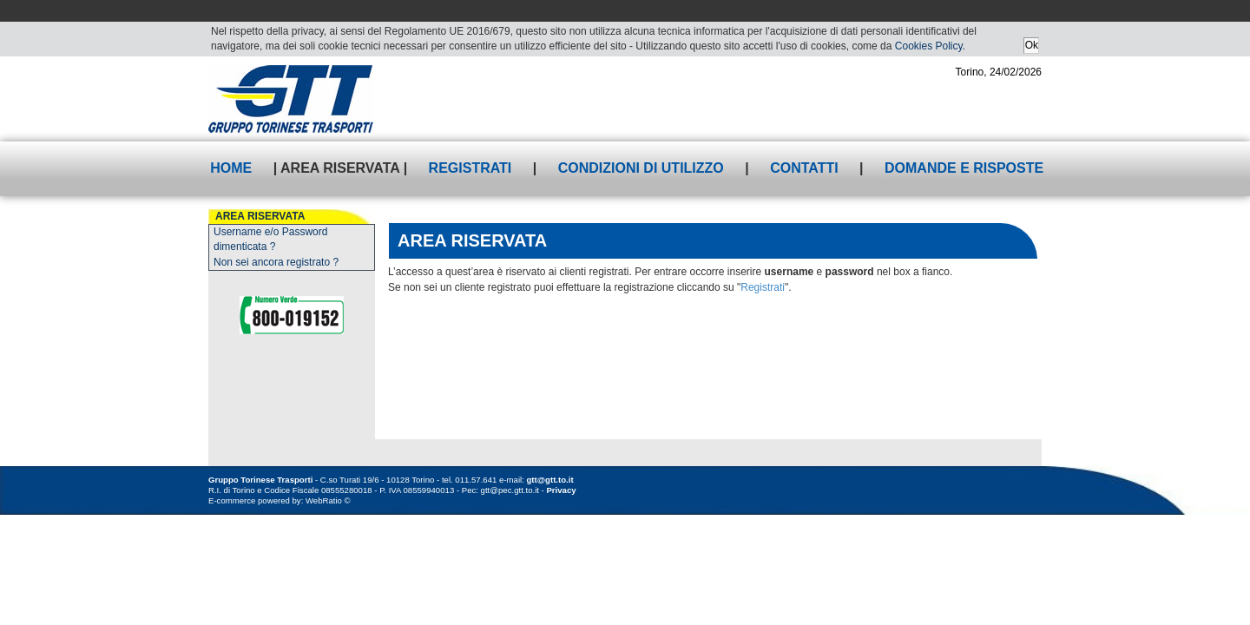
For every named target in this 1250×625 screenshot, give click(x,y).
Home (231, 168)
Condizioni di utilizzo (641, 168)
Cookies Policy (929, 46)
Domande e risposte (964, 168)
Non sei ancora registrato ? (276, 262)
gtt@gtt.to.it (550, 479)
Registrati (470, 168)
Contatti (804, 168)
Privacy (561, 490)
